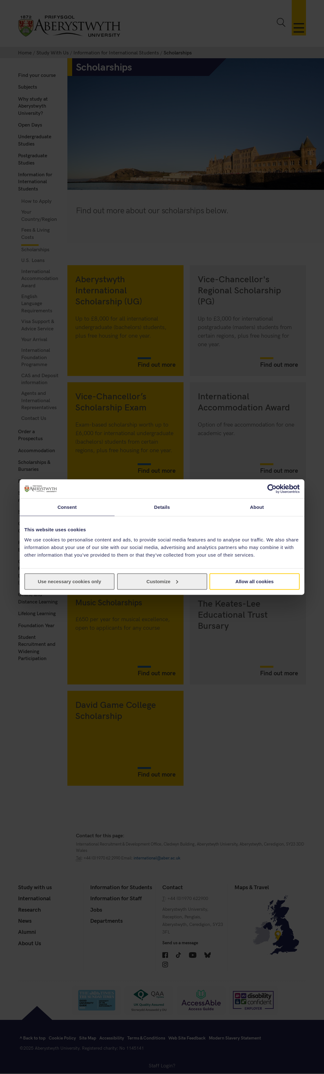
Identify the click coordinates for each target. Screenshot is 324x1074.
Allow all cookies (254, 581)
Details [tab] (162, 507)
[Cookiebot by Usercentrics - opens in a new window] (272, 489)
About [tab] (257, 507)
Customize (162, 581)
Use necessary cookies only (69, 581)
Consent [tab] (67, 507)
